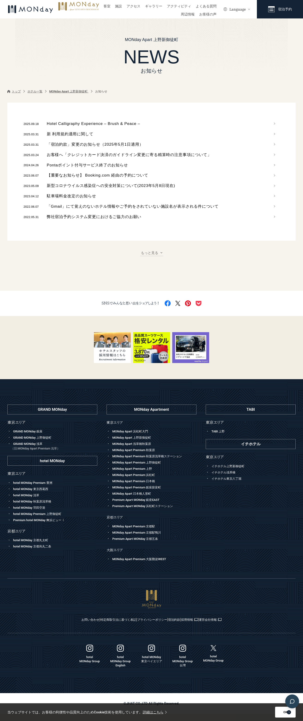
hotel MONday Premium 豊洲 (35, 490)
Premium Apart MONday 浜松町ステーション (147, 513)
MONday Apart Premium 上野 (135, 476)
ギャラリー (153, 6)
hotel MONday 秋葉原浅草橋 (35, 508)
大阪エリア (116, 557)
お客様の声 (208, 14)
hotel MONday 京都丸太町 (33, 547)
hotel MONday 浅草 (28, 502)
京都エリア (116, 524)
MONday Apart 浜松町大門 (132, 439)
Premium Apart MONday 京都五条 (138, 546)
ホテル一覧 (34, 91)
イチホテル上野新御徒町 (230, 473)
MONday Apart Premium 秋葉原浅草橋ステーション (152, 463)
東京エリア (116, 429)
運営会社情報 (240, 627)
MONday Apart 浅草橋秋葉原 (134, 451)
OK (273, 712)
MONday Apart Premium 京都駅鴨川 (140, 540)
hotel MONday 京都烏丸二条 (35, 554)
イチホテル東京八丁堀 (228, 486)
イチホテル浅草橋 (225, 479)
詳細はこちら (155, 712)
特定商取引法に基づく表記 (101, 627)
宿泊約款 (182, 627)
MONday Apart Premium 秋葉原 (136, 457)
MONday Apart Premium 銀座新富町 (140, 495)
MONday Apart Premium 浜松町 (136, 482)
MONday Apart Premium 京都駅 (136, 533)
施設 (118, 6)
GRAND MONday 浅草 (54, 453)
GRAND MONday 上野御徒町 (35, 445)
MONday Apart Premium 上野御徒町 (140, 470)
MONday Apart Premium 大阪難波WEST (143, 566)
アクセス (133, 6)
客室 (107, 6)
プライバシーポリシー (148, 627)
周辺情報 (188, 14)
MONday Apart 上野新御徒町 (68, 91)
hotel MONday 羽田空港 (31, 515)
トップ (14, 91)
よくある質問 (206, 6)
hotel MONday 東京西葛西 (33, 496)
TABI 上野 (219, 439)
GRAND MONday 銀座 (30, 439)
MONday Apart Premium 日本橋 (136, 488)
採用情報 (208, 627)
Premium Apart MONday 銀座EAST (139, 507)
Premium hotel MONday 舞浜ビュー (42, 527)
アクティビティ (179, 6)
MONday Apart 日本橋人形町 (134, 501)
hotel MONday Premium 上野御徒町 (40, 521)
